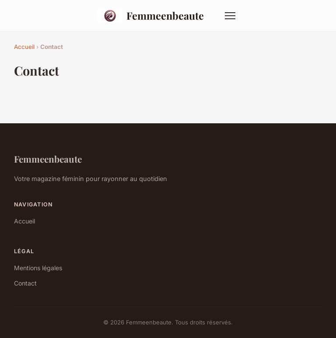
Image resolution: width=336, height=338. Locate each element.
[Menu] (230, 16)
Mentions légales (38, 268)
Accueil (24, 46)
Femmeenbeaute (150, 16)
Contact (25, 283)
